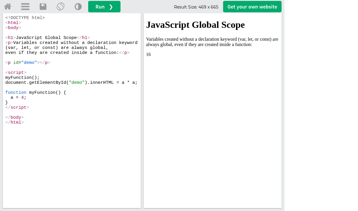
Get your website (252, 6)
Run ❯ (104, 6)
